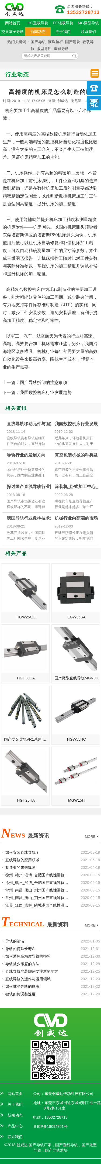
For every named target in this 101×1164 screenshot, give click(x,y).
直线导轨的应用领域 (22, 860)
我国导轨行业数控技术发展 (32, 518)
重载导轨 (61, 48)
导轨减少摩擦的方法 (22, 964)
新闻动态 (38, 31)
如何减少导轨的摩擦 (22, 986)
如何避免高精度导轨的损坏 (28, 956)
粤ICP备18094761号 (50, 1126)
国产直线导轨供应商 (14, 9)
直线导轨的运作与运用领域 (28, 979)
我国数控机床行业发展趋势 (46, 392)
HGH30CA (26, 678)
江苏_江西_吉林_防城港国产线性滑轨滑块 (37, 905)
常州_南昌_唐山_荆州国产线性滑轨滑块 (37, 890)
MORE (92, 836)
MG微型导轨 (88, 23)
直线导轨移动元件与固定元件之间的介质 (45, 423)
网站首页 (12, 23)
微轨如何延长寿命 (20, 949)
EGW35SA (76, 617)
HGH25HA (26, 800)
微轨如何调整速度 (20, 994)
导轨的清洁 (14, 941)
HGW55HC (76, 739)
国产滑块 (72, 42)
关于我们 (63, 31)
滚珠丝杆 (55, 42)
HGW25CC (25, 617)
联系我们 (88, 31)
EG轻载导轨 (63, 23)
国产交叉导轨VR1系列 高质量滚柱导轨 (27, 739)
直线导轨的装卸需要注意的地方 (31, 971)
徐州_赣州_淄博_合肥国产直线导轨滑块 (37, 882)
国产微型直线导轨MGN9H (76, 678)
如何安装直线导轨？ (22, 852)
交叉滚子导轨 (12, 31)
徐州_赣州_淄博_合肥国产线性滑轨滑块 (37, 875)
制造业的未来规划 (20, 867)
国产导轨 (38, 42)
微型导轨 (44, 48)
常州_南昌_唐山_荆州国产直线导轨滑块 (37, 898)
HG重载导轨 (37, 23)
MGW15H (76, 800)
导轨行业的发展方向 (26, 455)
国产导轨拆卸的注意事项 (43, 382)
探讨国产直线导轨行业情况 (32, 486)
